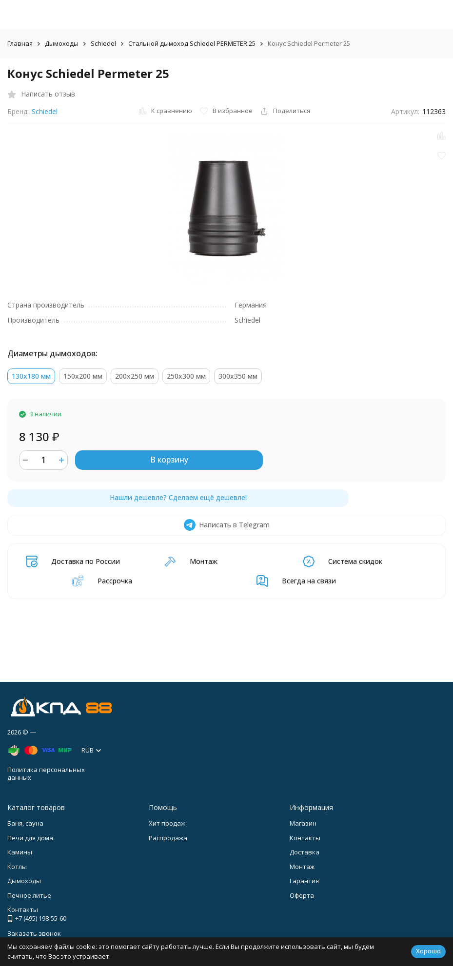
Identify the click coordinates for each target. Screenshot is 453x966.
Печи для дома (30, 837)
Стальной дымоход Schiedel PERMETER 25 (192, 43)
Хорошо (428, 951)
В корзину (169, 459)
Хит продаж (167, 823)
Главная (20, 43)
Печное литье (29, 895)
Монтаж (302, 866)
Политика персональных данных (46, 773)
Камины (19, 852)
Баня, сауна (25, 823)
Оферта (302, 895)
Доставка (304, 852)
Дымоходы (62, 43)
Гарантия (304, 880)
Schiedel (103, 43)
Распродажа (168, 837)
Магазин (303, 823)
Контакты (305, 837)
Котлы (17, 866)
